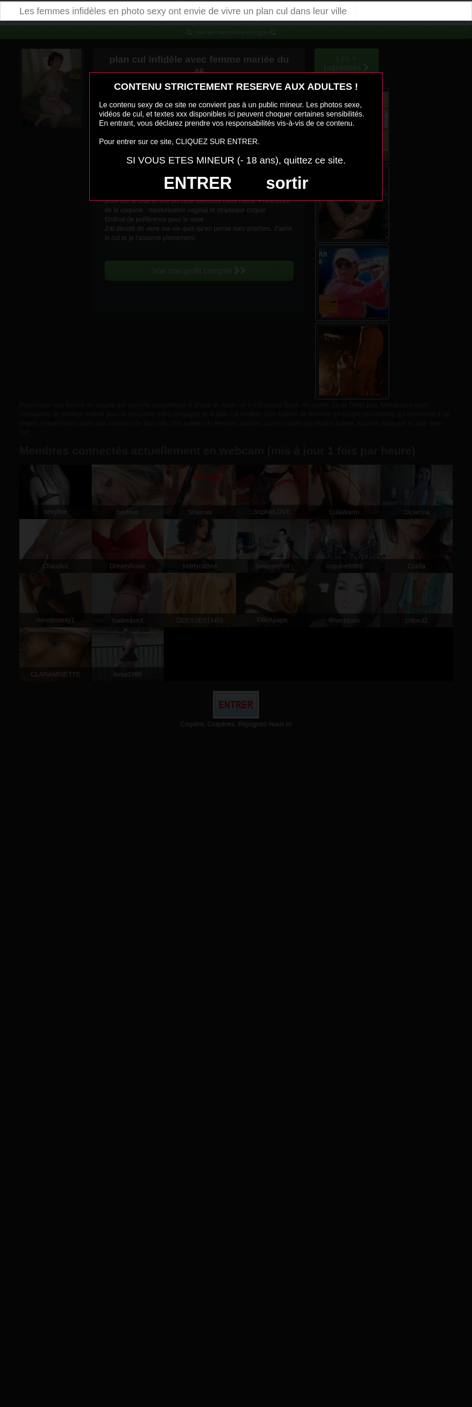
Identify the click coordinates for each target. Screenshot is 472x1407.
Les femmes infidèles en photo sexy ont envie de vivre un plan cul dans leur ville (183, 11)
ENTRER (198, 183)
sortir (287, 183)
